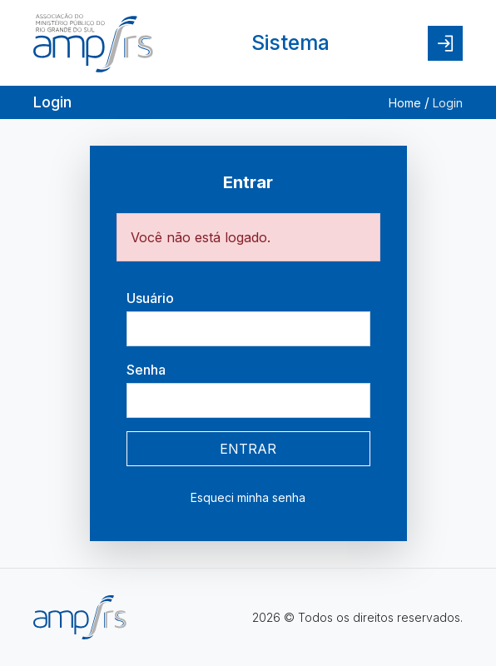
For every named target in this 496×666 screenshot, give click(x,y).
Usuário (150, 298)
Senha (146, 369)
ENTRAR (248, 448)
